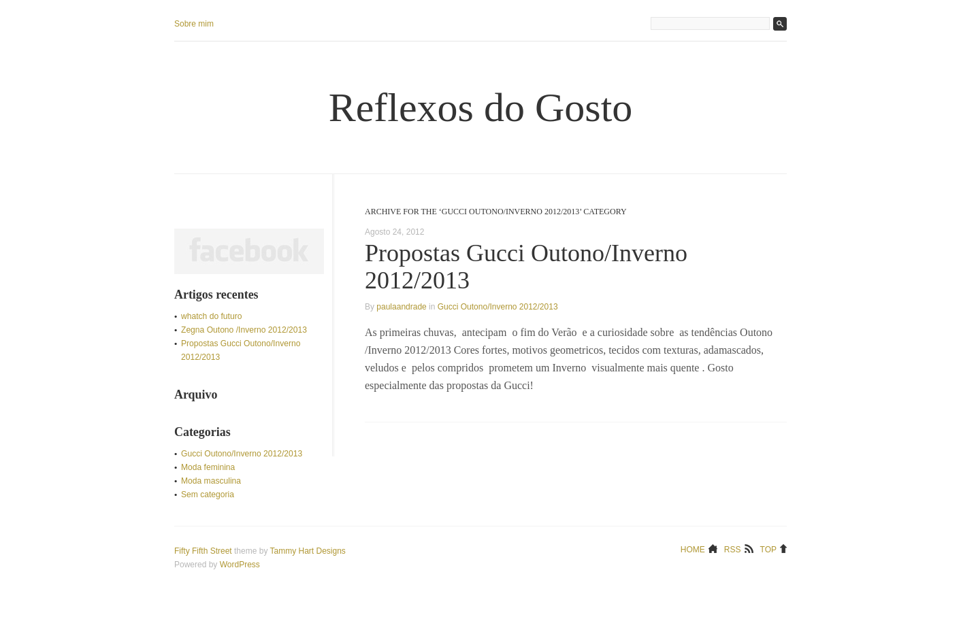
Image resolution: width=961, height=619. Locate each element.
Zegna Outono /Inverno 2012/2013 (244, 330)
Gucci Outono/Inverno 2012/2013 (498, 307)
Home (693, 549)
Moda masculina (211, 481)
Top (768, 549)
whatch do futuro (211, 316)
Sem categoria (207, 494)
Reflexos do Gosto (481, 107)
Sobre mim (194, 24)
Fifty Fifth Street (203, 551)
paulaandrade (401, 307)
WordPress (240, 564)
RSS (732, 549)
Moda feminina (208, 467)
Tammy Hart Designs (308, 551)
